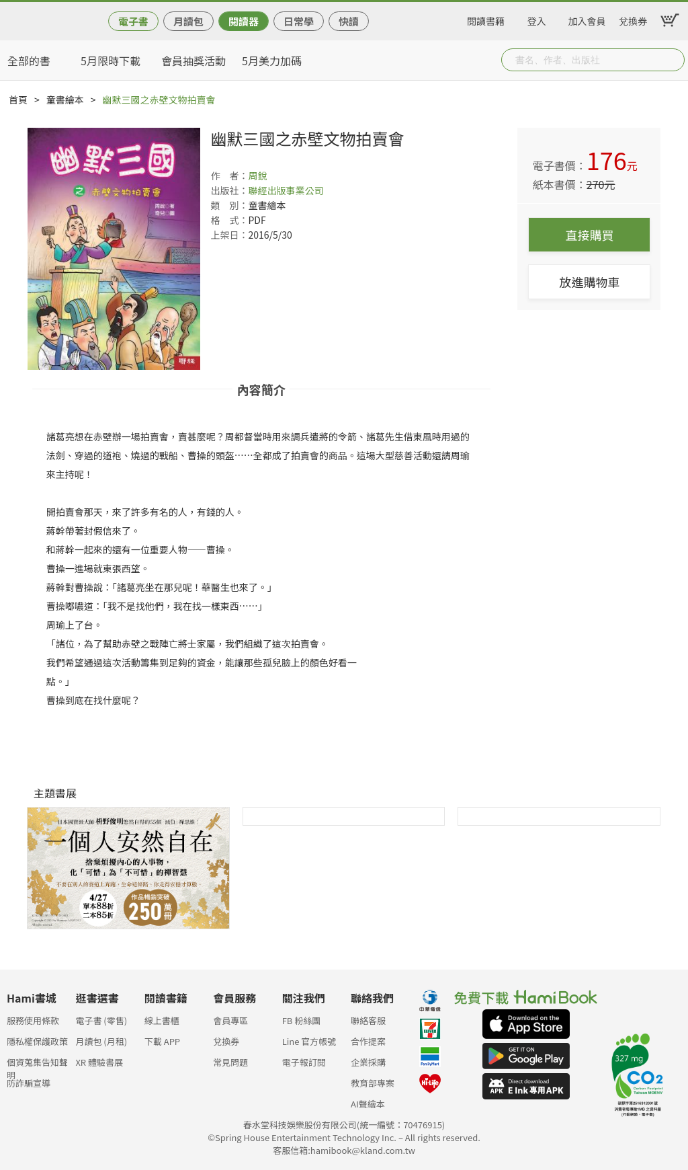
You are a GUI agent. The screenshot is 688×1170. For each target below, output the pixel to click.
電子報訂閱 (304, 1062)
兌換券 (633, 19)
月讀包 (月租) (101, 1041)
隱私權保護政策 (37, 1041)
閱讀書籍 (486, 19)
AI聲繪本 (368, 1103)
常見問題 (230, 1062)
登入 (536, 19)
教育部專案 (372, 1083)
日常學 (299, 21)
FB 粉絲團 (301, 1020)
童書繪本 (65, 99)
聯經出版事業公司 (285, 190)
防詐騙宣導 (28, 1083)
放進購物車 (589, 281)
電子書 (133, 21)
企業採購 (368, 1062)
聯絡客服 (368, 1020)
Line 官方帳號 (309, 1041)
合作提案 (368, 1041)
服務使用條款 (33, 1020)
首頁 (18, 99)
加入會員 (587, 19)
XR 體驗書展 (99, 1062)
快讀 (349, 21)
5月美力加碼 (272, 60)
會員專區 (230, 1020)
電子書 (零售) (101, 1020)
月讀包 (188, 21)
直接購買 (589, 234)
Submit (673, 60)
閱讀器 (243, 21)
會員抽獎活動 (193, 60)
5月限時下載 (110, 60)
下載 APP (162, 1041)
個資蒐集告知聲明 (37, 1066)
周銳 (257, 175)
